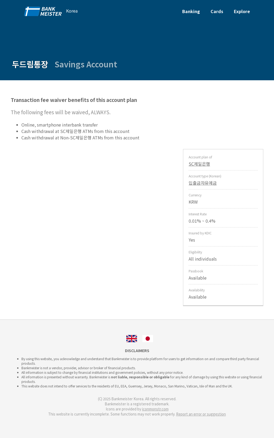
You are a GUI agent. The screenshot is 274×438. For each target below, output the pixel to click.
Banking (191, 11)
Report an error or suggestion (201, 414)
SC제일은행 (199, 164)
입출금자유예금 (203, 183)
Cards (217, 11)
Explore (242, 11)
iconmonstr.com (155, 409)
